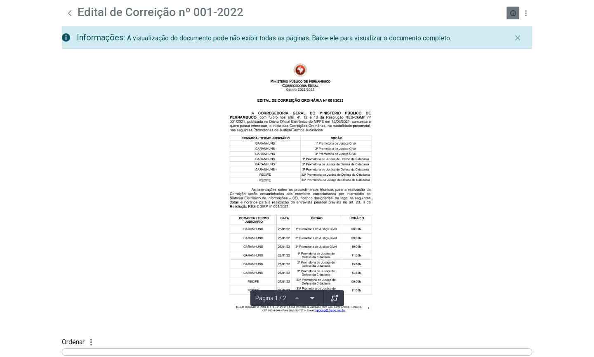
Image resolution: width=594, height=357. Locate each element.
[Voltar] (70, 13)
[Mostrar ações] (525, 13)
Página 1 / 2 (270, 298)
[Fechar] (517, 37)
